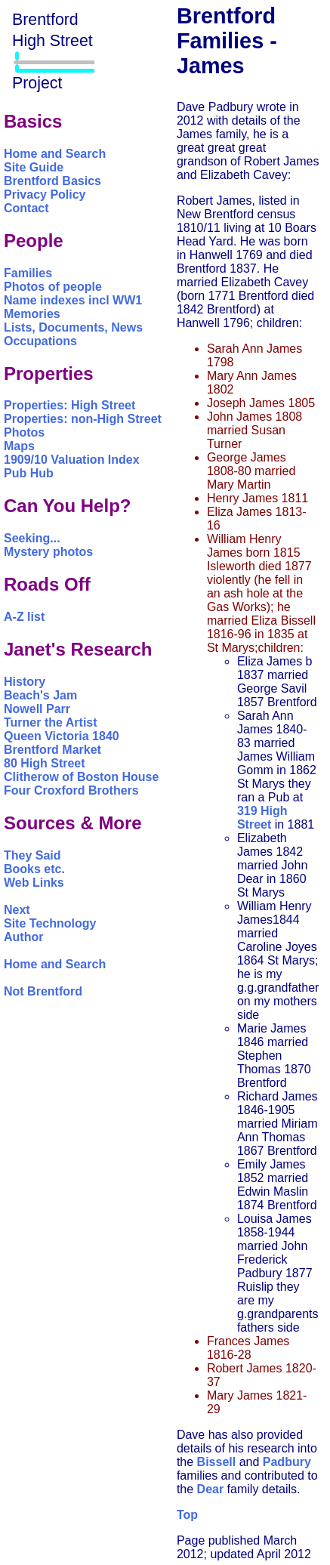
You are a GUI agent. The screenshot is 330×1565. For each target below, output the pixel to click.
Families (28, 273)
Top (187, 1514)
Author (23, 937)
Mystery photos (48, 551)
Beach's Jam (40, 695)
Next (17, 909)
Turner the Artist (50, 722)
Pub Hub (29, 473)
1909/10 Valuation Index (72, 459)
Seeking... (32, 538)
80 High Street (44, 763)
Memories (32, 313)
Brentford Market (52, 749)
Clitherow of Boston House (81, 776)
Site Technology (50, 923)
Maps (19, 446)
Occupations (40, 341)
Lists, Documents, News (73, 327)
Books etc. (34, 869)
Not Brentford (43, 991)
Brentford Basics (52, 180)
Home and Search (55, 153)
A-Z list (24, 616)
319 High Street (262, 817)
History (24, 681)
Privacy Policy (45, 194)
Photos (24, 432)
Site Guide (33, 167)
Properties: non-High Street (83, 418)
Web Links (34, 882)
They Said (32, 855)
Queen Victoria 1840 (61, 736)
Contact (26, 208)
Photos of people (53, 286)
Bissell (216, 1461)
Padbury (287, 1461)
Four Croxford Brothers (71, 790)
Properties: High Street (69, 405)
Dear (210, 1489)
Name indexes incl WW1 (73, 300)
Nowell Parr (37, 708)
